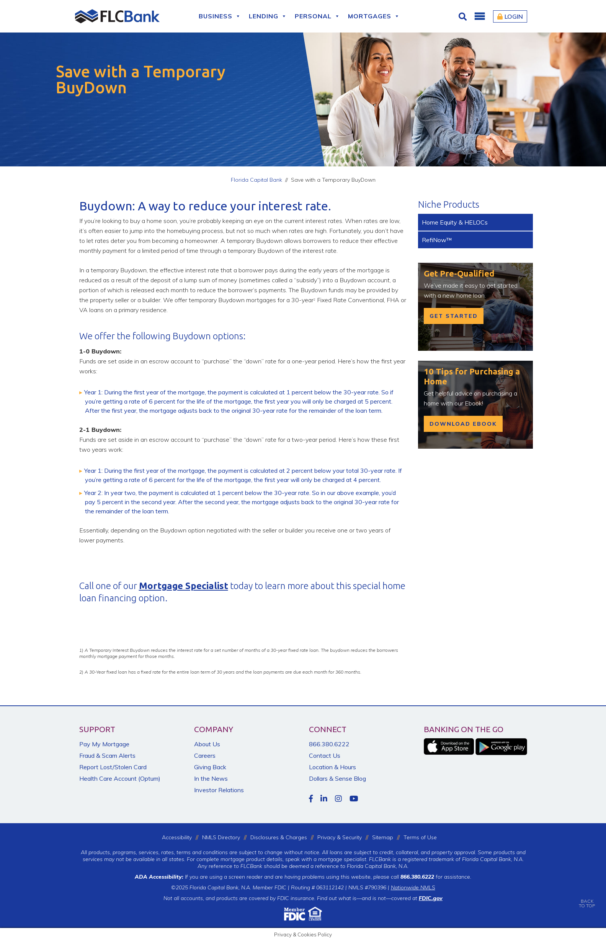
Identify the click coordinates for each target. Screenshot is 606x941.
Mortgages (374, 16)
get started (454, 316)
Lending (268, 16)
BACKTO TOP (587, 897)
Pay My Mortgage (104, 744)
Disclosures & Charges (278, 837)
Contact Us (324, 755)
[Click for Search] (464, 16)
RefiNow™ (437, 240)
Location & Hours (332, 767)
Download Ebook (463, 423)
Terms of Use (420, 837)
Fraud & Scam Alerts (107, 755)
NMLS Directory (221, 837)
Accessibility (177, 837)
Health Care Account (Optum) (119, 778)
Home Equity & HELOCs (455, 222)
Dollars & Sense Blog (337, 778)
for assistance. (435, 876)
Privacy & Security (339, 837)
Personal (317, 16)
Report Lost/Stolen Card (113, 767)
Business (220, 16)
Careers (205, 755)
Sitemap (382, 837)
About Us (207, 744)
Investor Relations (219, 790)
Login (510, 16)
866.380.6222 (329, 744)
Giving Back (210, 767)
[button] (479, 16)
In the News (211, 778)
